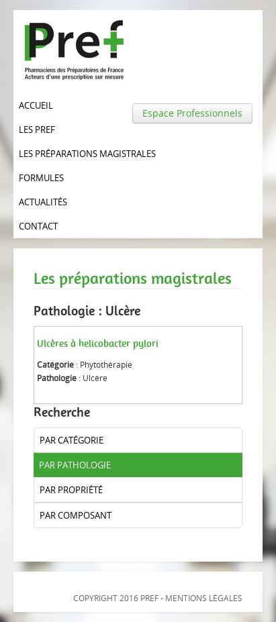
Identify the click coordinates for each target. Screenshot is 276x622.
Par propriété (71, 490)
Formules (41, 178)
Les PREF (37, 129)
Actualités (43, 202)
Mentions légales (203, 598)
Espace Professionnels (192, 113)
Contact (38, 226)
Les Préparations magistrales (87, 154)
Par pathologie (75, 465)
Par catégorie (71, 440)
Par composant (75, 515)
